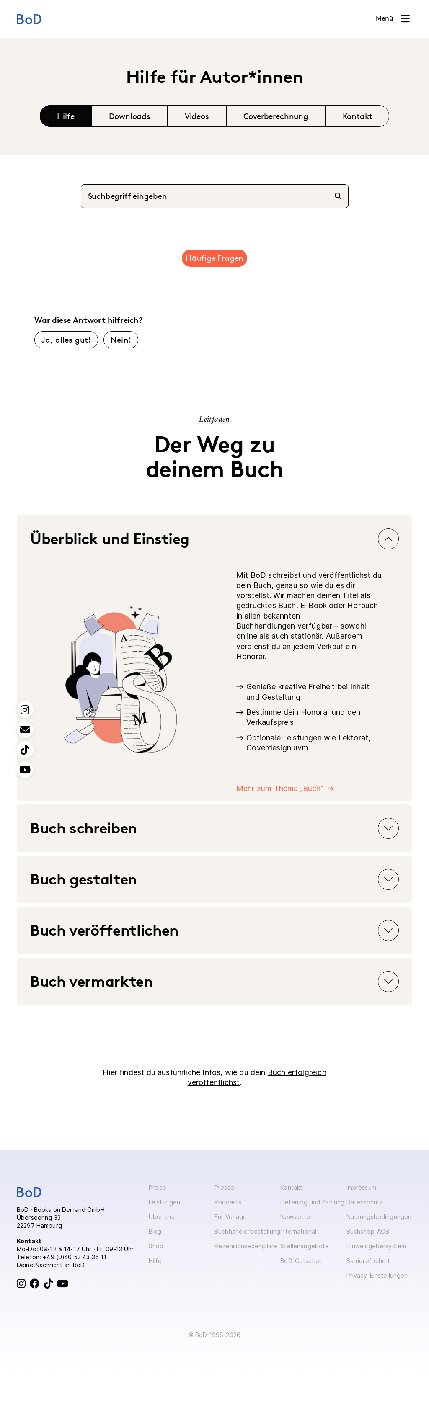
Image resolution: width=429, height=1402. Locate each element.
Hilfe (66, 116)
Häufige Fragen (214, 258)
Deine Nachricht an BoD (51, 1264)
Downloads (129, 116)
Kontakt (357, 116)
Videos (197, 116)
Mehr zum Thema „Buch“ (279, 788)
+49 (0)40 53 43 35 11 (74, 1256)
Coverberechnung (275, 116)
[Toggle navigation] (392, 19)
